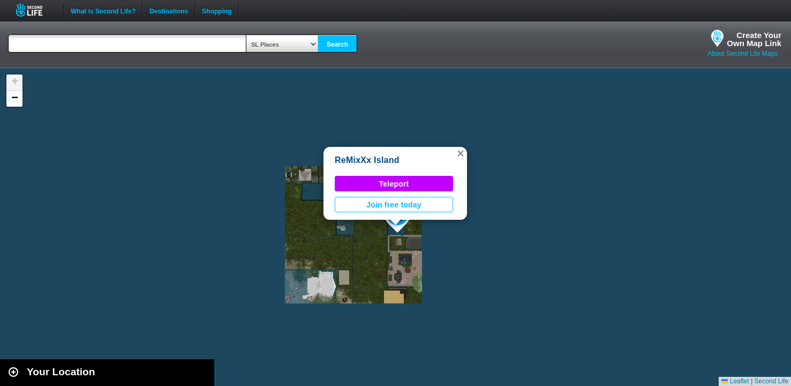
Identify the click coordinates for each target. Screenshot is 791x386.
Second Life (35, 10)
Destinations (168, 10)
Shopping (216, 10)
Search (337, 44)
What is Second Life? (103, 10)
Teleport (394, 184)
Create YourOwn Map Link (754, 39)
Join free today (393, 205)
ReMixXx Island (367, 160)
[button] (460, 153)
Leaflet (735, 381)
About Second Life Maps (742, 53)
